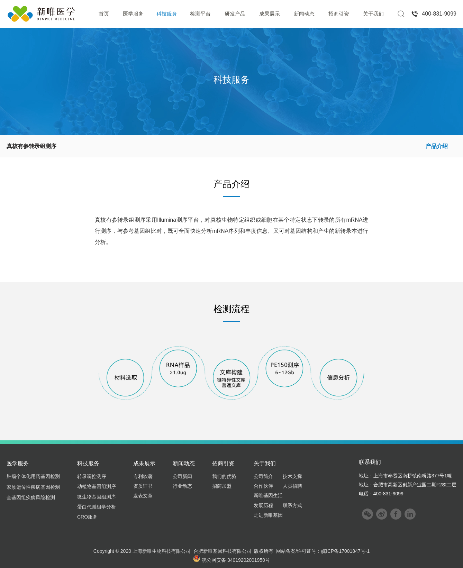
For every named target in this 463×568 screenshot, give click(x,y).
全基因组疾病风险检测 (31, 497)
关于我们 (373, 14)
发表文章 (143, 495)
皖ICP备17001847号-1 (345, 551)
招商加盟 (222, 486)
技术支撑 (292, 476)
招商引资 (338, 14)
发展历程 (263, 505)
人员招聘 (292, 486)
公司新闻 (182, 476)
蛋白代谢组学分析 (96, 507)
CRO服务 (87, 517)
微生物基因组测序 (96, 497)
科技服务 (166, 14)
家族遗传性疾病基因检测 (33, 487)
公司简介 (263, 476)
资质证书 (143, 486)
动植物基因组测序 (96, 486)
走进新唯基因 (268, 515)
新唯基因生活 (268, 495)
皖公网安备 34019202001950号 (231, 560)
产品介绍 (437, 146)
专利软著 (143, 476)
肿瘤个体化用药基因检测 (33, 476)
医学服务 (133, 14)
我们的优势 (224, 476)
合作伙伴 (263, 486)
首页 (104, 14)
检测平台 (200, 14)
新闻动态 (304, 14)
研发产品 (235, 14)
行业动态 (182, 486)
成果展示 (269, 14)
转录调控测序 (91, 476)
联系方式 (292, 505)
